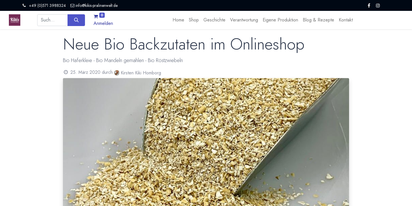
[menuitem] (178, 20)
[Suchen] (76, 20)
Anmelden (103, 23)
